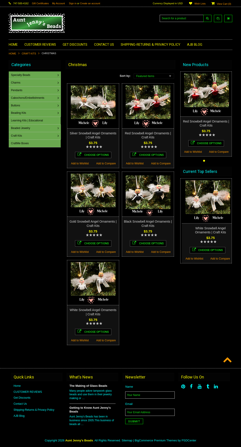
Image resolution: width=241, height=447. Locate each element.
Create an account (90, 3)
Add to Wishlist (80, 163)
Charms (16, 82)
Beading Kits (18, 112)
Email (129, 404)
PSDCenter (189, 440)
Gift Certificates (40, 3)
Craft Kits (29, 53)
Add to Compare (106, 163)
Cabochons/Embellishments (28, 97)
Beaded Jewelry (20, 128)
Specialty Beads (21, 75)
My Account (58, 3)
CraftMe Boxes (20, 143)
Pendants (17, 90)
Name (129, 386)
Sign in (73, 3)
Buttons (16, 105)
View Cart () (224, 3)
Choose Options (93, 155)
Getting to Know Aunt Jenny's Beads (90, 409)
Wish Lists (200, 3)
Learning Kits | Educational (27, 120)
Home (12, 53)
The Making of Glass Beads (88, 385)
